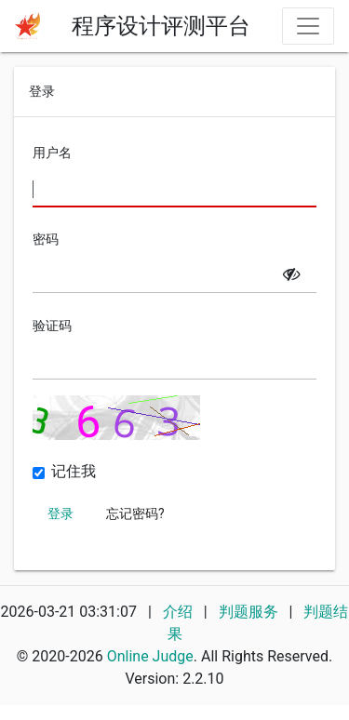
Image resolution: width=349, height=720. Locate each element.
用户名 (52, 152)
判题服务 (250, 611)
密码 (46, 239)
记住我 (73, 471)
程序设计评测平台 (161, 26)
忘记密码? (135, 513)
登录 (60, 513)
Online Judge (150, 656)
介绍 (178, 611)
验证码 (52, 325)
